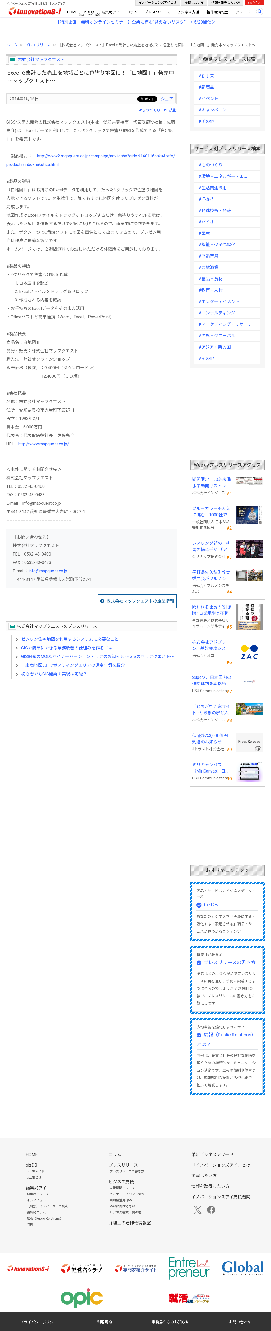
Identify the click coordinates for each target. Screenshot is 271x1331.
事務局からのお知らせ (170, 1322)
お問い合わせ (240, 1322)
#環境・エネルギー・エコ (223, 176)
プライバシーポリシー (38, 1322)
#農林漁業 (208, 267)
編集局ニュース (38, 1194)
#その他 (206, 121)
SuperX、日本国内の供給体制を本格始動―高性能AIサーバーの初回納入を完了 (211, 681)
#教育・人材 (210, 290)
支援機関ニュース (122, 1188)
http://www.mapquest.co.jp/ (43, 443)
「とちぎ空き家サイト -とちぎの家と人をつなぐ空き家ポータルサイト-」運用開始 (211, 710)
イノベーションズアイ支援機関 (220, 1196)
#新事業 (206, 75)
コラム (132, 12)
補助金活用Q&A (121, 1200)
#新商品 (206, 87)
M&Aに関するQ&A (122, 1206)
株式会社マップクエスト (41, 59)
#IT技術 (170, 110)
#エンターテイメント (219, 301)
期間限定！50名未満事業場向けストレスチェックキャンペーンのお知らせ (211, 483)
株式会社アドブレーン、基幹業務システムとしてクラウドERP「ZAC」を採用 (211, 646)
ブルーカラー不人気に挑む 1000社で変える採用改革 (211, 512)
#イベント (208, 98)
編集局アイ (110, 12)
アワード (243, 12)
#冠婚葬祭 (208, 256)
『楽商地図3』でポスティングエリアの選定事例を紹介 (75, 665)
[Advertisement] (91, 728)
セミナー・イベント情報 (127, 1194)
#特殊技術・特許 (214, 210)
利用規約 (104, 1322)
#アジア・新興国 (214, 347)
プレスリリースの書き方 (230, 962)
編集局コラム (36, 1212)
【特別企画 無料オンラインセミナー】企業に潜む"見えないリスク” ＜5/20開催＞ (136, 22)
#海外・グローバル (216, 335)
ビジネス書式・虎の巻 (125, 1212)
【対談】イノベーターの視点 (47, 1206)
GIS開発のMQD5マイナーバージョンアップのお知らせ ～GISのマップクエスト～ (97, 656)
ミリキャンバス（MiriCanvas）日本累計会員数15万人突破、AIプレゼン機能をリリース (211, 768)
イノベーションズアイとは (158, 2)
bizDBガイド (36, 1171)
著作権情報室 (217, 12)
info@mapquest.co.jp (48, 571)
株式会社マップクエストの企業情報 (140, 601)
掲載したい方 (194, 2)
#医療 (204, 233)
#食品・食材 (210, 278)
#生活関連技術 (212, 187)
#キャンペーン (212, 109)
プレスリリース (157, 12)
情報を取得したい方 (225, 2)
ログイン (254, 2)
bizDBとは (34, 1177)
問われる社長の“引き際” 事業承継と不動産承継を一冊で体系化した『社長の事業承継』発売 (211, 610)
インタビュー (36, 1200)
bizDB (89, 12)
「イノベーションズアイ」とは (220, 1165)
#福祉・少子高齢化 (216, 244)
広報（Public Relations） (45, 1218)
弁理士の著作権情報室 (130, 1222)
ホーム (11, 45)
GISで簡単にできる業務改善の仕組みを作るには (66, 648)
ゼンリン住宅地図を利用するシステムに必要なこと (70, 639)
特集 (30, 1224)
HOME (72, 12)
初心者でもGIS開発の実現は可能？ (54, 673)
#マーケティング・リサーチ (225, 324)
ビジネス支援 (188, 12)
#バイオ (206, 221)
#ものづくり (149, 110)
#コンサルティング (216, 312)
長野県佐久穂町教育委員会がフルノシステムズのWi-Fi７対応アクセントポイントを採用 (212, 576)
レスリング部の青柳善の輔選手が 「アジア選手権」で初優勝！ (211, 547)
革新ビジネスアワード (212, 1154)
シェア (167, 98)
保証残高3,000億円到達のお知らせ (210, 739)
